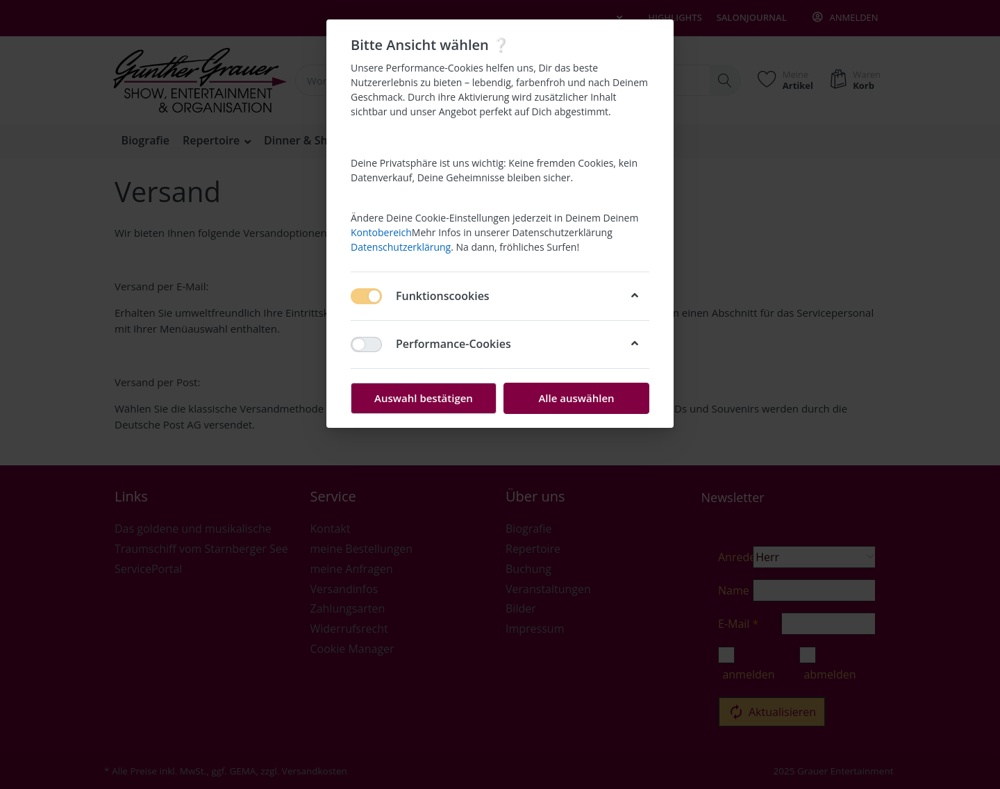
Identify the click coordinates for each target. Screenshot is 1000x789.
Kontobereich (381, 232)
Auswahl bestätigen (423, 398)
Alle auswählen (576, 398)
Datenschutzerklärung (401, 247)
